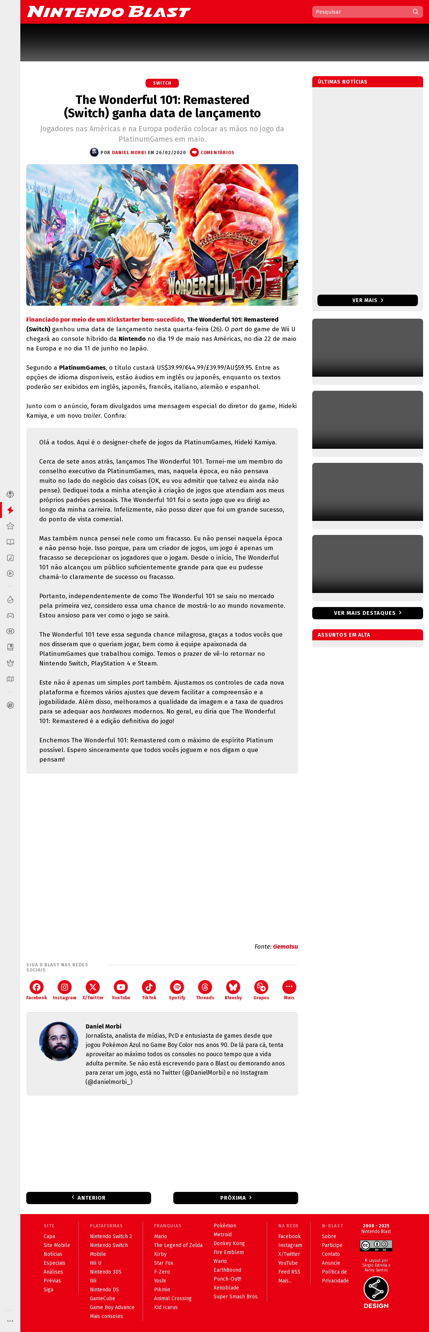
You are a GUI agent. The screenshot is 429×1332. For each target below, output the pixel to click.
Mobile (98, 1254)
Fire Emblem (229, 1252)
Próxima (233, 1197)
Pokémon (225, 1226)
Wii (93, 1281)
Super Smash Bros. (236, 1297)
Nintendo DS (104, 1290)
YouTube (121, 990)
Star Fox (163, 1263)
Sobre (329, 1236)
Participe (332, 1245)
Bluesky (233, 990)
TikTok (149, 990)
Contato (331, 1254)
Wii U (95, 1263)
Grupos (261, 990)
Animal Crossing (173, 1298)
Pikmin (162, 1290)
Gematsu (285, 946)
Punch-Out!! (227, 1279)
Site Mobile (57, 1245)
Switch (162, 83)
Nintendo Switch (109, 1245)
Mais (289, 990)
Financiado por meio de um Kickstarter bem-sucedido (105, 319)
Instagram (64, 990)
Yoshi (160, 1281)
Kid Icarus (166, 1307)
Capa (49, 1236)
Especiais (54, 1263)
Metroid (223, 1234)
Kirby (160, 1254)
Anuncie (331, 1263)
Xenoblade (226, 1288)
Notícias (53, 1254)
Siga (48, 1290)
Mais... (285, 1281)
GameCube (102, 1298)
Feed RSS (289, 1272)
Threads (205, 990)
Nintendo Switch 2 (111, 1236)
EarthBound (227, 1270)
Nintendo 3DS (106, 1272)
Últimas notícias (343, 82)
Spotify (177, 990)
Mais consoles (106, 1316)
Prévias (52, 1281)
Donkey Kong (229, 1243)
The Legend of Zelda (178, 1245)
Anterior (92, 1197)
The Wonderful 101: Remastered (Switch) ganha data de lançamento (162, 106)
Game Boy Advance (112, 1307)
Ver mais (368, 300)
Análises (53, 1272)
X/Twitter (92, 990)
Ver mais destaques (365, 613)
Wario (220, 1261)
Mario (160, 1236)
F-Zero (162, 1272)
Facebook (36, 990)
